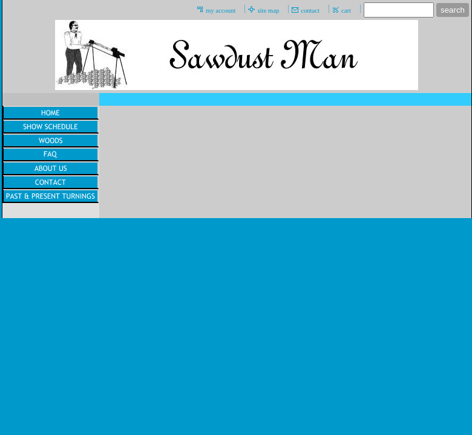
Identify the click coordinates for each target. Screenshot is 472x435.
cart (346, 10)
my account (220, 10)
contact (310, 10)
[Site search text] (399, 10)
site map (268, 10)
